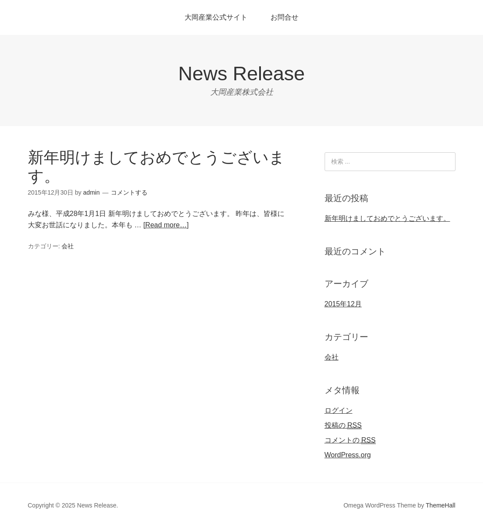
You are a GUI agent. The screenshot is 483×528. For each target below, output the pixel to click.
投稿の (343, 425)
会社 (68, 246)
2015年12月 (343, 304)
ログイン (339, 410)
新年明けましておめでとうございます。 (387, 218)
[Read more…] (165, 225)
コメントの (350, 440)
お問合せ (284, 17)
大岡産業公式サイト (216, 17)
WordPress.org (348, 455)
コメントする (129, 192)
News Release (241, 73)
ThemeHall (441, 505)
